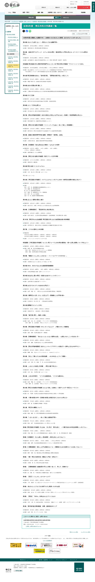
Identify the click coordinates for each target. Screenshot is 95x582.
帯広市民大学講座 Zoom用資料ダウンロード (13, 46)
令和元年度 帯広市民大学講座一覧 (13, 82)
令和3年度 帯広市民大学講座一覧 (13, 74)
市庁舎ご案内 (19, 570)
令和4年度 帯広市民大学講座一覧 (13, 70)
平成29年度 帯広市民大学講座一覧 (13, 91)
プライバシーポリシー (61, 559)
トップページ (15, 21)
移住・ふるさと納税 (71, 7)
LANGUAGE (86, 1)
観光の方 (58, 7)
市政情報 (83, 12)
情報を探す (31, 17)
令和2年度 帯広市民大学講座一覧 (13, 78)
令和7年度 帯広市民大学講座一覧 (13, 57)
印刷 (74, 33)
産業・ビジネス (69, 12)
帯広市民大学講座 (42, 21)
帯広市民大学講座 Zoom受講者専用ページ (13, 50)
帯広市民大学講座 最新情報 (13, 40)
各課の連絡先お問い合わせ (79, 569)
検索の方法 (66, 17)
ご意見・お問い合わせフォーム (33, 526)
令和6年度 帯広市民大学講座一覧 (13, 61)
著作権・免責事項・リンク (45, 559)
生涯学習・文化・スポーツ (54, 12)
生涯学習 (35, 21)
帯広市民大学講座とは (13, 37)
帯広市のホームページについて (28, 559)
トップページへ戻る (85, 532)
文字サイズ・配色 (73, 1)
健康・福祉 (40, 12)
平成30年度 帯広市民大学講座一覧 (13, 86)
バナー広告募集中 (47, 540)
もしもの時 (85, 7)
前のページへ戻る (74, 532)
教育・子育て (26, 12)
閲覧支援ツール (73, 4)
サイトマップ (86, 4)
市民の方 (44, 7)
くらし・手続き (12, 12)
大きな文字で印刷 (82, 33)
